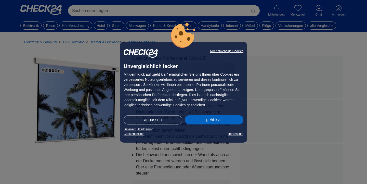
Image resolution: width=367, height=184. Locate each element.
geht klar (214, 120)
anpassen (153, 120)
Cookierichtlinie (134, 134)
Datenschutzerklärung (138, 129)
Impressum (235, 134)
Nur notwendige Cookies (226, 51)
